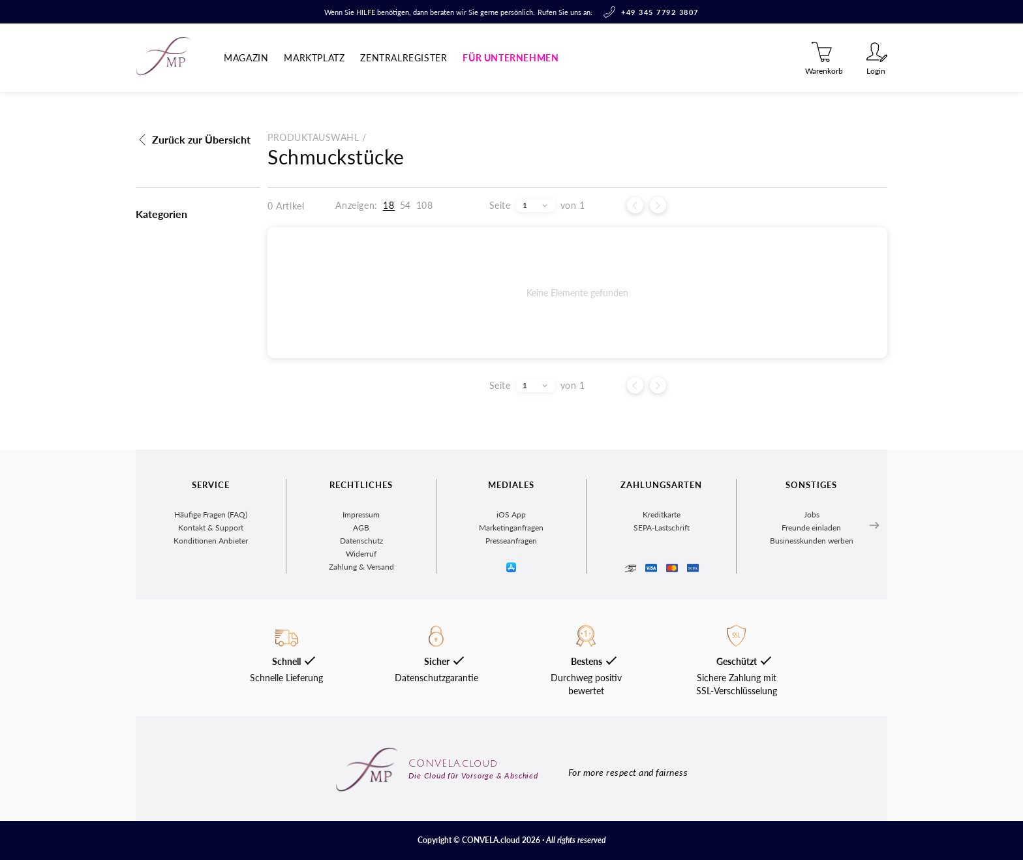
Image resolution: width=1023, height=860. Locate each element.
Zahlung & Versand (361, 567)
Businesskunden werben (811, 540)
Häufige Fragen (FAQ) (210, 514)
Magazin (246, 57)
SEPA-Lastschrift (662, 527)
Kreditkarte (661, 514)
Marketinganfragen (511, 527)
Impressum (361, 514)
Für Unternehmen (510, 57)
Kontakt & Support (210, 527)
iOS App (511, 514)
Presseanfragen (511, 540)
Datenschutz (361, 540)
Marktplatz (314, 57)
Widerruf (361, 554)
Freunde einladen (811, 527)
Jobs (811, 514)
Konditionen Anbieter (211, 540)
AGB (361, 527)
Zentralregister (403, 57)
